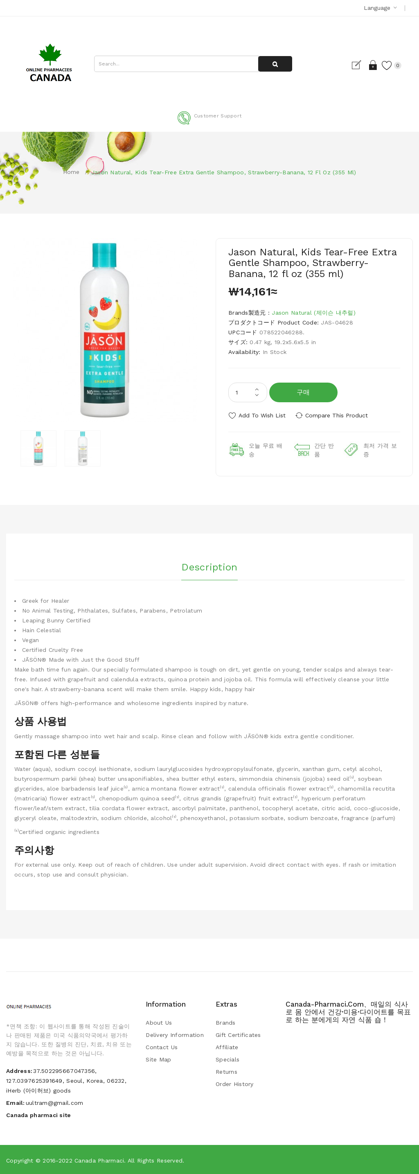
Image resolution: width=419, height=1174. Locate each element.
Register (357, 65)
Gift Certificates (238, 1034)
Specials (227, 1058)
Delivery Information (175, 1034)
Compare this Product (338, 415)
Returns (226, 1071)
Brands (226, 1022)
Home (71, 172)
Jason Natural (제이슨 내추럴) (313, 312)
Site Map (158, 1058)
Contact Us (162, 1046)
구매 (303, 392)
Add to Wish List (262, 415)
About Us (159, 1022)
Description (209, 565)
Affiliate (227, 1046)
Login (371, 65)
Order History (235, 1083)
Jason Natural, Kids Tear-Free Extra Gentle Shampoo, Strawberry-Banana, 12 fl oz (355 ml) (223, 172)
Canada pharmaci (99, 1159)
